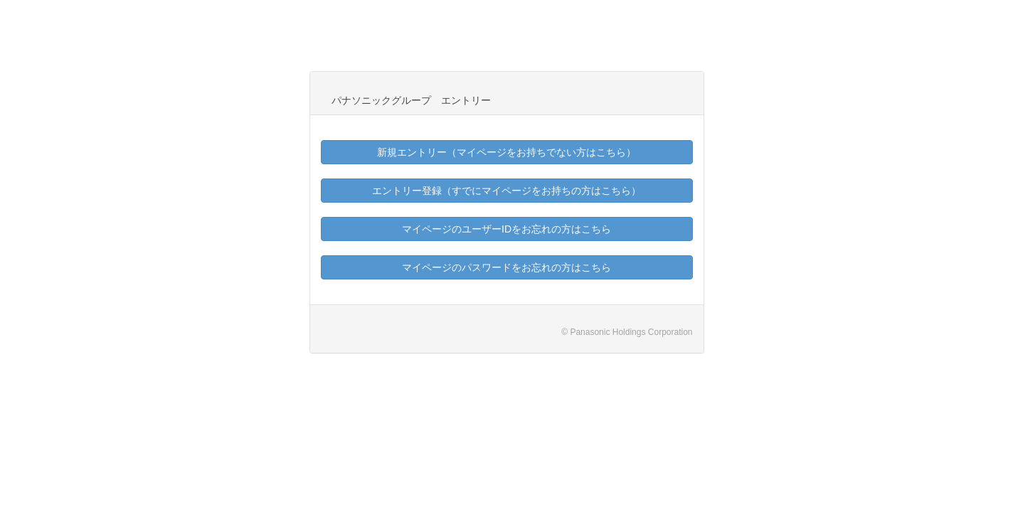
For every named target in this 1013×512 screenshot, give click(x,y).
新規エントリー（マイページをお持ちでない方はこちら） (506, 152)
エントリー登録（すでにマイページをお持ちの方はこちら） (506, 190)
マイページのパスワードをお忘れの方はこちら (506, 267)
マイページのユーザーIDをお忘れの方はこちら (506, 229)
